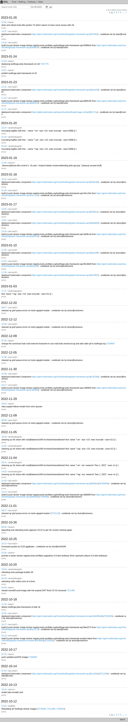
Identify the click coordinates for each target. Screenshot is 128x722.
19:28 (4, 437)
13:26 (4, 446)
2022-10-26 (9, 522)
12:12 (4, 492)
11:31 (4, 87)
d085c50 (34, 103)
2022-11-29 (9, 399)
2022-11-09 (9, 415)
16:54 (4, 569)
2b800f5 (34, 497)
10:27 (4, 624)
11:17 (4, 109)
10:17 (4, 385)
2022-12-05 (9, 353)
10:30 (4, 613)
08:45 (4, 527)
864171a (93, 112)
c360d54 (34, 390)
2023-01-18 (9, 174)
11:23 (4, 98)
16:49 (4, 578)
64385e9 (98, 616)
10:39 (4, 374)
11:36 (4, 272)
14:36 (4, 324)
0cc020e (94, 674)
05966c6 (34, 47)
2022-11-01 (9, 506)
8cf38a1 (94, 212)
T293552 (60, 709)
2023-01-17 (9, 204)
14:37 (4, 31)
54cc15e (34, 195)
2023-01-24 (9, 56)
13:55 (4, 209)
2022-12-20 (9, 303)
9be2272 (34, 629)
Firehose (32, 2)
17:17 (4, 291)
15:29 (4, 190)
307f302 (94, 34)
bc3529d (94, 377)
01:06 (4, 146)
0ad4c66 (94, 182)
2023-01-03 (9, 286)
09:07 (4, 307)
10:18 (4, 636)
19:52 (4, 404)
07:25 (4, 654)
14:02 (4, 472)
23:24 (4, 128)
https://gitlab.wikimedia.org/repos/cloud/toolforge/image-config (60, 112)
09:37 (4, 510)
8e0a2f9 (94, 253)
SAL (4, 1)
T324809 (110, 344)
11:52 (4, 261)
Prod (14, 2)
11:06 (4, 357)
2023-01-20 (9, 123)
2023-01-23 (9, 82)
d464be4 (94, 483)
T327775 (45, 64)
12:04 (4, 61)
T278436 (42, 709)
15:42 (4, 179)
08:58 (4, 420)
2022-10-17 (9, 650)
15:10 (4, 689)
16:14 (4, 544)
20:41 (4, 462)
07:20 (4, 341)
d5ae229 (94, 90)
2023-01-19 (9, 158)
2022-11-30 (9, 369)
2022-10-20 (9, 565)
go (51, 7)
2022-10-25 (9, 539)
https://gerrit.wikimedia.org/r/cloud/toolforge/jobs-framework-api (60, 34)
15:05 (4, 22)
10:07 (4, 70)
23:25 (4, 706)
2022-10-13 (9, 685)
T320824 (33, 657)
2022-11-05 (9, 432)
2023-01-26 (9, 18)
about (122, 719)
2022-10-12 (9, 701)
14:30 (4, 42)
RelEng (21, 2)
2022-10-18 (9, 599)
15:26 (4, 553)
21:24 (4, 137)
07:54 (4, 671)
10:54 (4, 587)
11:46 (4, 163)
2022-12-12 (9, 319)
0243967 (94, 275)
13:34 (4, 231)
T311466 (71, 590)
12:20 (4, 481)
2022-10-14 (9, 666)
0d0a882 (94, 223)
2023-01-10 (9, 245)
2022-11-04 (9, 458)
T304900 (104, 483)
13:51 (4, 220)
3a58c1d (34, 236)
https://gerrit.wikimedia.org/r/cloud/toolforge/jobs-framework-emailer (62, 616)
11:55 (4, 250)
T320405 (108, 616)
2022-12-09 (9, 336)
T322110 (55, 513)
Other (40, 2)
